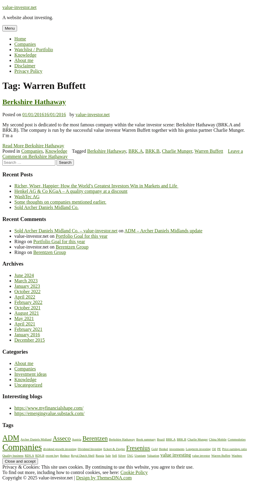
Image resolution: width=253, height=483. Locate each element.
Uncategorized (28, 384)
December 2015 (29, 340)
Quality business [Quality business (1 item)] (13, 455)
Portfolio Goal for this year (81, 236)
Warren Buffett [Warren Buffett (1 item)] (220, 455)
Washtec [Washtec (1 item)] (236, 455)
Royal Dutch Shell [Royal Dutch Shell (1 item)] (83, 455)
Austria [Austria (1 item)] (76, 439)
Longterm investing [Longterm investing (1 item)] (198, 449)
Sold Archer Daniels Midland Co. (46, 207)
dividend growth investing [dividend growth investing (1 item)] (60, 449)
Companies (25, 44)
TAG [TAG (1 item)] (130, 455)
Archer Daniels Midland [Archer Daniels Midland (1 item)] (36, 439)
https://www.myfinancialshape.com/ (48, 408)
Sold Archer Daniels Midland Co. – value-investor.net (66, 230)
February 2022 (28, 302)
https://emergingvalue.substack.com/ (49, 413)
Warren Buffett (208, 151)
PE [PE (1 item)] (219, 449)
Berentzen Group (72, 246)
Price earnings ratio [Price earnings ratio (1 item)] (234, 449)
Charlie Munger (177, 151)
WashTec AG (26, 196)
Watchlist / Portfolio (33, 49)
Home (20, 38)
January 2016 (27, 334)
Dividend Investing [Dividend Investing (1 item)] (90, 449)
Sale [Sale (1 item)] (108, 455)
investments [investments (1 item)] (177, 449)
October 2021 (27, 307)
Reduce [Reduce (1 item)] (65, 455)
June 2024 (24, 275)
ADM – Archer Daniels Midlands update (163, 230)
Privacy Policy (28, 71)
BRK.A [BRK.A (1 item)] (171, 439)
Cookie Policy (134, 472)
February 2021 (28, 329)
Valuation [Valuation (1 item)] (153, 455)
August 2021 (26, 313)
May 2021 (24, 318)
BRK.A (136, 151)
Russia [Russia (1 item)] (100, 455)
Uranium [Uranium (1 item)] (140, 455)
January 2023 (27, 286)
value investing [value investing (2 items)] (175, 455)
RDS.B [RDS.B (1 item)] (40, 455)
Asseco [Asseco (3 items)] (62, 438)
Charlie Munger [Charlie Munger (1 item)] (198, 439)
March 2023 (26, 280)
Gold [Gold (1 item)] (154, 449)
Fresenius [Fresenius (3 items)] (138, 448)
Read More (33, 145)
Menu (10, 28)
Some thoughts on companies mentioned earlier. (60, 202)
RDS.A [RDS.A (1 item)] (29, 455)
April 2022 (24, 296)
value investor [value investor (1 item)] (201, 455)
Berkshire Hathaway (34, 102)
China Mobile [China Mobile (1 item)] (218, 439)
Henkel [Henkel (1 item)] (163, 449)
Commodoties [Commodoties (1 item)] (237, 439)
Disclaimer (24, 65)
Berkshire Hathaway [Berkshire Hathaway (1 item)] (122, 439)
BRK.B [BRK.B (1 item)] (181, 439)
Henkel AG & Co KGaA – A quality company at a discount (70, 191)
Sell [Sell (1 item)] (114, 455)
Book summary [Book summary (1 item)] (146, 439)
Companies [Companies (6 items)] (22, 447)
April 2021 (24, 323)
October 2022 (27, 291)
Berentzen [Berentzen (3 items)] (95, 438)
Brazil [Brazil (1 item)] (161, 439)
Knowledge (25, 54)
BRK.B (152, 151)
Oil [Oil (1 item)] (214, 449)
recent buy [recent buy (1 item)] (52, 455)
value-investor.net (19, 7)
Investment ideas (30, 374)
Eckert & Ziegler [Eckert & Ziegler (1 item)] (114, 449)
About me (23, 60)
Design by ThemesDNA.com (104, 477)
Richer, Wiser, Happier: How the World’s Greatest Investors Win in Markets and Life (96, 185)
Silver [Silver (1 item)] (122, 455)
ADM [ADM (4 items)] (10, 438)
